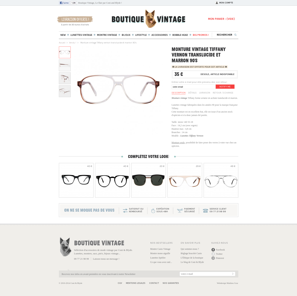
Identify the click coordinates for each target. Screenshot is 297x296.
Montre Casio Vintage (160, 249)
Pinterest (220, 258)
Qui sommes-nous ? (190, 249)
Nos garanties (171, 283)
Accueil (62, 42)
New (63, 35)
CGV (120, 283)
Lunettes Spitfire (158, 257)
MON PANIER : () (221, 19)
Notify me (225, 86)
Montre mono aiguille (160, 253)
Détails (192, 92)
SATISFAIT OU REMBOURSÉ (136, 210)
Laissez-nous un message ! (106, 258)
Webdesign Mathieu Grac (227, 283)
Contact (154, 283)
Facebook (220, 249)
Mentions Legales (135, 283)
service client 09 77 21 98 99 (218, 210)
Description (179, 92)
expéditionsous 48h (162, 210)
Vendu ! (72, 42)
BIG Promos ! (201, 35)
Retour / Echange (223, 92)
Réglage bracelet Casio (191, 253)
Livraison (204, 92)
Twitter (219, 254)
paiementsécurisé (189, 210)
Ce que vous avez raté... (161, 262)
